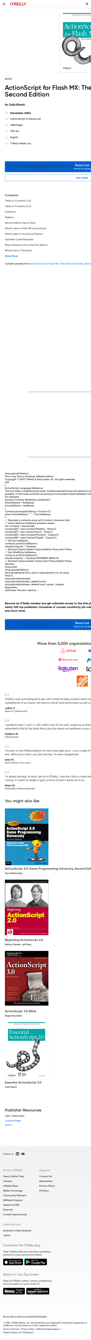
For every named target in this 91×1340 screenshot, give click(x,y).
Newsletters (45, 1181)
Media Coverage (12, 1190)
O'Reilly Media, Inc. (21, 143)
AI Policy (44, 1190)
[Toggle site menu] (4, 4)
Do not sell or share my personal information (25, 1316)
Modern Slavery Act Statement (18, 1332)
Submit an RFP (11, 1205)
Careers (7, 1181)
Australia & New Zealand (17, 1230)
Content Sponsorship (15, 1214)
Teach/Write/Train (13, 1176)
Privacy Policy (47, 1185)
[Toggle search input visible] (87, 4)
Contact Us (45, 1176)
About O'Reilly (12, 1170)
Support (45, 1170)
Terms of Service (11, 1329)
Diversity (8, 1209)
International (12, 1224)
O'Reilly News (10, 1185)
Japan (6, 1235)
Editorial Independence (48, 1329)
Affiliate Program (13, 1200)
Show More (11, 256)
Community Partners (14, 1195)
